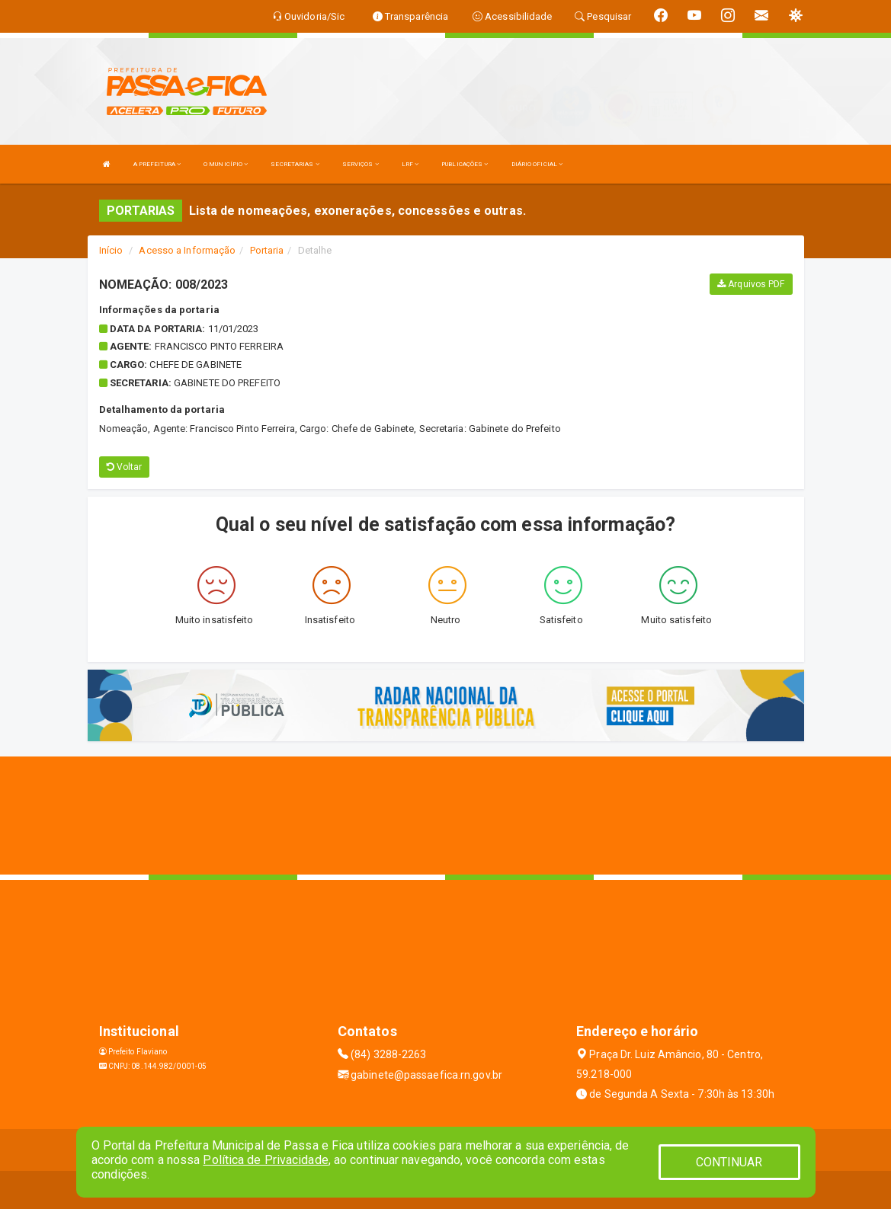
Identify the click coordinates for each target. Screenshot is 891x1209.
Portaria (267, 250)
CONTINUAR (729, 1162)
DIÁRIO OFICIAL (537, 164)
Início (111, 250)
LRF (410, 164)
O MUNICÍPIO (226, 164)
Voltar (125, 467)
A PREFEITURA (157, 164)
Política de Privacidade (265, 1160)
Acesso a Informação (187, 250)
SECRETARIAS (295, 164)
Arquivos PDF (750, 284)
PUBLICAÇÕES (464, 164)
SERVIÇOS (360, 164)
